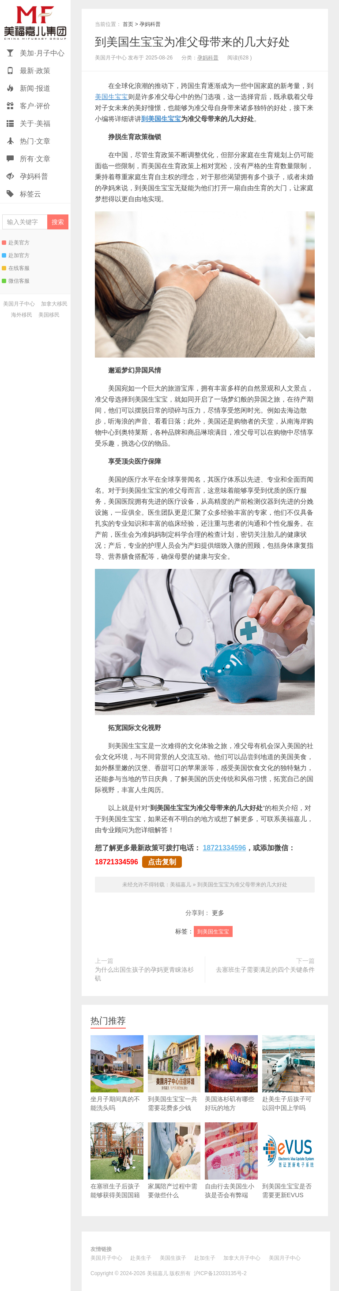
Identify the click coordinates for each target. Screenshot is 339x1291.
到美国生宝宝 (161, 118)
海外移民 (21, 315)
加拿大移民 (54, 304)
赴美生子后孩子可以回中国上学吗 (288, 1073)
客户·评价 (28, 106)
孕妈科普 (27, 176)
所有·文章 (28, 158)
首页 (128, 24)
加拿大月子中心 (241, 1258)
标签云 (24, 194)
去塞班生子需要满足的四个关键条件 (265, 969)
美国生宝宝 (111, 96)
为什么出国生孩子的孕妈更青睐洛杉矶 (144, 974)
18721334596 (224, 848)
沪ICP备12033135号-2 (220, 1273)
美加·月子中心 (35, 53)
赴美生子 (140, 1258)
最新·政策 (28, 70)
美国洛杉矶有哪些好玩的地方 (231, 1073)
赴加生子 (204, 1258)
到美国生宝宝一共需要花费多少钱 (174, 1073)
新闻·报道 (28, 88)
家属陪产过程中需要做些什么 (174, 1160)
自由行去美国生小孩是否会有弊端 (231, 1160)
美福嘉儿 (35, 22)
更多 (218, 912)
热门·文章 (28, 141)
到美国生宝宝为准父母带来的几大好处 (192, 41)
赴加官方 (16, 255)
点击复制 (162, 862)
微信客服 (16, 281)
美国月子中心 (19, 304)
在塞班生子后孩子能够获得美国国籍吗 (116, 1164)
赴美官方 (16, 243)
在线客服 (16, 268)
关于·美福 (28, 123)
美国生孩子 (173, 1258)
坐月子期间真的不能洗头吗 (116, 1073)
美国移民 (49, 315)
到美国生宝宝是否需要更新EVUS (288, 1160)
